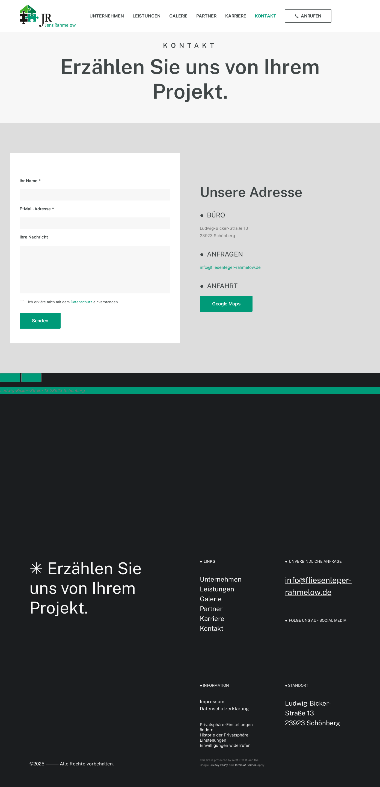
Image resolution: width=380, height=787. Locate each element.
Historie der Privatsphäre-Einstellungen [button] (225, 737)
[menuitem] (107, 16)
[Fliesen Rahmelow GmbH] (48, 16)
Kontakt (265, 16)
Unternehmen (107, 16)
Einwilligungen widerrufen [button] (225, 745)
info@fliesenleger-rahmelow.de (230, 267)
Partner (206, 16)
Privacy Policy (219, 765)
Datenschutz (81, 302)
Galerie (178, 16)
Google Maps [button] (226, 303)
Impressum (212, 701)
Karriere (235, 16)
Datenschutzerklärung (224, 708)
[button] (347, 16)
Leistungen (147, 16)
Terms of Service (245, 765)
